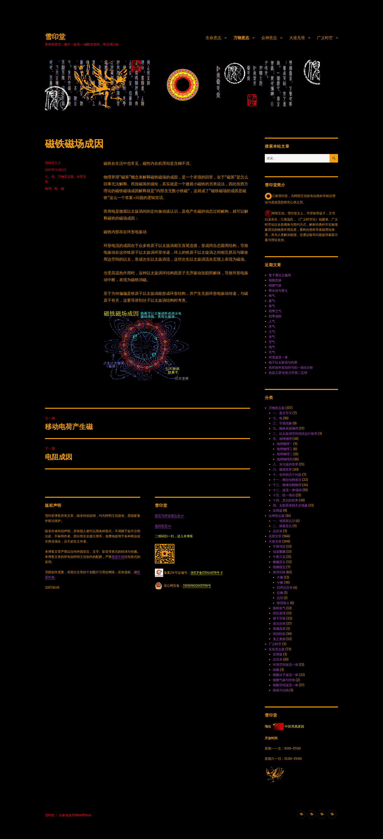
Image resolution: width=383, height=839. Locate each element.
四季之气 (275, 311)
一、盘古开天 (282, 413)
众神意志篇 (277, 516)
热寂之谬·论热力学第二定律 (288, 373)
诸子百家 (279, 618)
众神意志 (269, 37)
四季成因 (275, 316)
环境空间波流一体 (285, 664)
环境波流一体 (278, 357)
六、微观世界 (282, 469)
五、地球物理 (282, 439)
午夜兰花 (279, 557)
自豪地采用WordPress (75, 815)
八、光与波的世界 (285, 464)
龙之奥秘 (279, 639)
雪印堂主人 (53, 163)
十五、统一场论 (284, 495)
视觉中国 (118, 557)
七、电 (49, 176)
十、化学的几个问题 (287, 475)
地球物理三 (285, 449)
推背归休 (279, 572)
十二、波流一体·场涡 (287, 490)
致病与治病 (281, 690)
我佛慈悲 (279, 567)
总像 (280, 593)
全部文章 (275, 536)
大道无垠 (297, 37)
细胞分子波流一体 (285, 675)
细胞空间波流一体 (285, 685)
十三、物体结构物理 (287, 485)
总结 (280, 598)
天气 (272, 352)
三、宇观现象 (282, 423)
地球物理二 (285, 454)
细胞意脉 (275, 280)
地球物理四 (285, 459)
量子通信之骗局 (280, 275)
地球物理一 (285, 444)
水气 (272, 337)
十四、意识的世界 (285, 500)
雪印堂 (55, 37)
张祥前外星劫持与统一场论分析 (291, 367)
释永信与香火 (278, 290)
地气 (272, 347)
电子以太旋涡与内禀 (283, 362)
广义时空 (325, 37)
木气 (272, 326)
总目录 (277, 531)
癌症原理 (279, 613)
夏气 (272, 301)
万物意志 (241, 37)
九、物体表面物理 (285, 428)
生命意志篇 (277, 649)
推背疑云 (283, 603)
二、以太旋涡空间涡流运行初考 (295, 433)
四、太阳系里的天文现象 (290, 505)
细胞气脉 (275, 285)
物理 (48, 188)
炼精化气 (279, 608)
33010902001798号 (197, 586)
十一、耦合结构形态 (287, 480)
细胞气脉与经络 (284, 680)
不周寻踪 (279, 546)
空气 (272, 342)
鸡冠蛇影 (279, 634)
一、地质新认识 (284, 521)
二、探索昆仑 (282, 526)
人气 (272, 321)
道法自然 (279, 623)
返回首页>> (163, 526)
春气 (272, 306)
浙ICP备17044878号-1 (207, 573)
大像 (280, 577)
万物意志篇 (66, 176)
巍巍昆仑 (279, 562)
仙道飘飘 (279, 552)
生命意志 (213, 37)
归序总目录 (285, 587)
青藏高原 (279, 629)
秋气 (272, 296)
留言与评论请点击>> (169, 516)
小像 (280, 582)
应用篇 (277, 510)
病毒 (276, 670)
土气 (272, 332)
